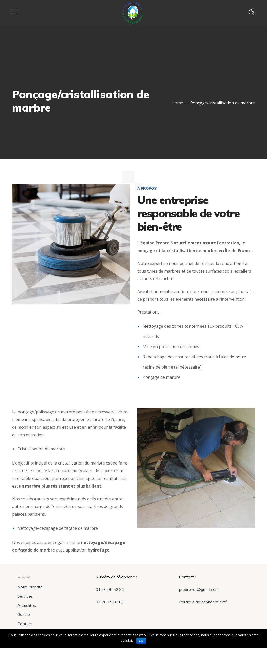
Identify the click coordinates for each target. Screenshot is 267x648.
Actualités (26, 605)
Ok (141, 641)
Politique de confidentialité (203, 601)
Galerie (23, 614)
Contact (24, 623)
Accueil (23, 577)
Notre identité (30, 586)
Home (177, 103)
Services (25, 596)
